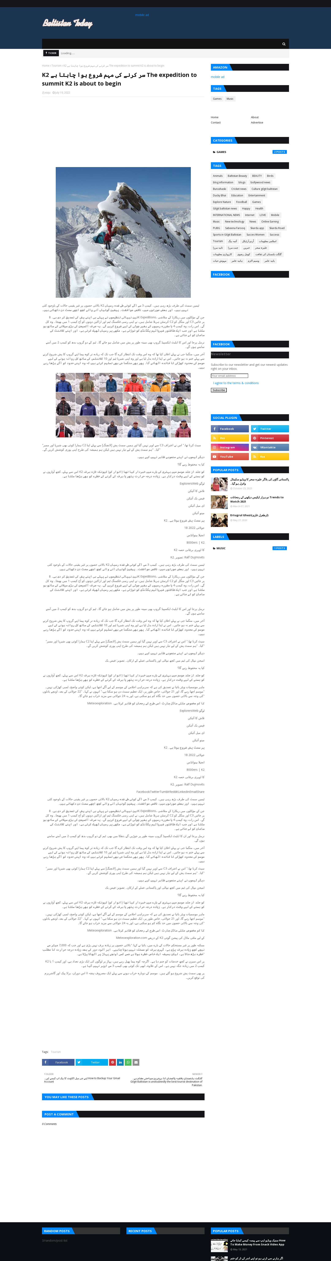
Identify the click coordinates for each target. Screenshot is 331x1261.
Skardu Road (277, 228)
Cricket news (238, 189)
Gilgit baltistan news (225, 208)
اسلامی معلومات (267, 241)
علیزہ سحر (261, 247)
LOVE (263, 215)
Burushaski (219, 189)
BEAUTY (257, 176)
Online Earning (270, 221)
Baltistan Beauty (237, 176)
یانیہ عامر (270, 261)
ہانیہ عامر (237, 261)
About (255, 117)
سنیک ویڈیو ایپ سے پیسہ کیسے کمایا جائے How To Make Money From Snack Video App (257, 1242)
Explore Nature (222, 202)
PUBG (216, 228)
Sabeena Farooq (235, 228)
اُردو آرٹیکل (248, 241)
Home (45, 65)
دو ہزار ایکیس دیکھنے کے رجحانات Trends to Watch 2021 (257, 499)
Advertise (257, 122)
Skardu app (257, 228)
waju (47, 92)
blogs (242, 182)
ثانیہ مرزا (218, 247)
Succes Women (256, 234)
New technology (234, 221)
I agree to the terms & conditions (236, 383)
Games (217, 99)
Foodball (241, 202)
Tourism (56, 65)
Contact (216, 122)
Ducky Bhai (219, 195)
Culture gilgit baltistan (265, 189)
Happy (246, 208)
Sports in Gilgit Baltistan (227, 234)
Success (274, 234)
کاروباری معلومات (222, 254)
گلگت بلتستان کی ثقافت (268, 254)
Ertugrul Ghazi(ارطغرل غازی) (249, 515)
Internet (249, 215)
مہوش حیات (219, 261)
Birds (270, 176)
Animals (217, 176)
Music (230, 99)
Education (237, 195)
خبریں (246, 247)
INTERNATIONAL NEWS (226, 215)
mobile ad (142, 15)
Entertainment (256, 195)
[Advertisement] (123, 130)
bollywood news (260, 182)
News (253, 221)
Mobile (275, 215)
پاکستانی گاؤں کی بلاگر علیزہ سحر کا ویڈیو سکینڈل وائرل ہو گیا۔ (259, 481)
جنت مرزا (233, 247)
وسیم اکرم (253, 261)
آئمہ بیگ (232, 241)
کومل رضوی (243, 254)
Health (259, 208)
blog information (223, 182)
